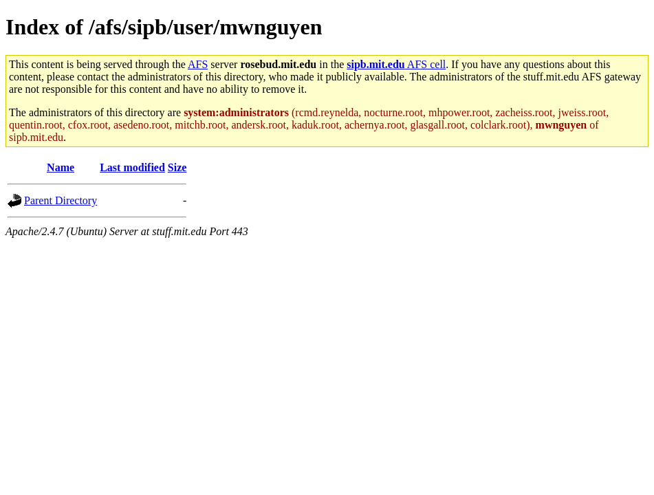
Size (177, 167)
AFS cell (396, 64)
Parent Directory (60, 200)
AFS (198, 64)
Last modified (132, 167)
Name (60, 167)
